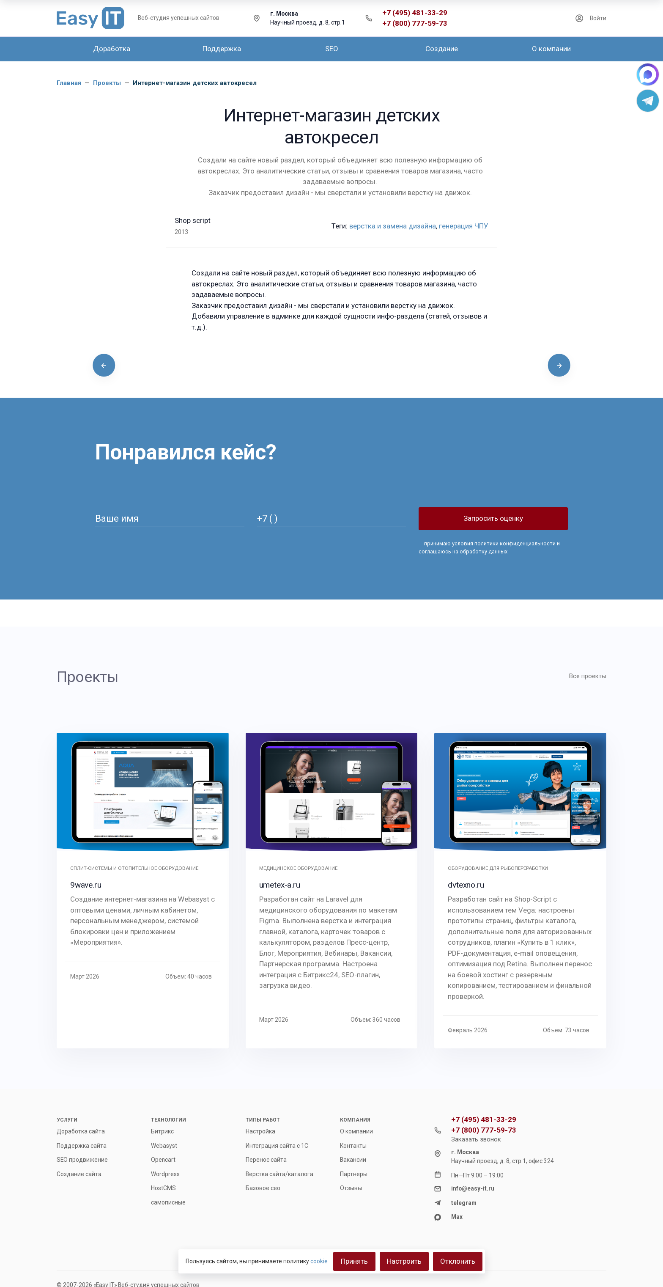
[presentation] (104, 365)
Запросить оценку (493, 518)
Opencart (163, 1159)
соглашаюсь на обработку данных (463, 551)
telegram (464, 1202)
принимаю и (489, 547)
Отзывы (351, 1188)
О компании (356, 1131)
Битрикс (162, 1131)
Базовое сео (263, 1188)
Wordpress (165, 1174)
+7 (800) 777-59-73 (414, 23)
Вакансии (353, 1159)
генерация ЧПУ (463, 226)
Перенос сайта (266, 1159)
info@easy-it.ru (472, 1188)
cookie (319, 1261)
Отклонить (457, 1261)
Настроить (404, 1261)
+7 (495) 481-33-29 (414, 12)
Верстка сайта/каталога (279, 1174)
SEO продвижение (82, 1159)
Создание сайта (79, 1174)
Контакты (353, 1145)
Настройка (260, 1131)
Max (457, 1216)
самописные (168, 1202)
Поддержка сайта (82, 1145)
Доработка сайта (81, 1131)
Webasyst (164, 1145)
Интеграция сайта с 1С (277, 1145)
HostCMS (163, 1188)
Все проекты (587, 676)
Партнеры (353, 1174)
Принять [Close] (354, 1261)
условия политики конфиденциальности (503, 543)
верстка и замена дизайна (392, 226)
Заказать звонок (476, 1139)
